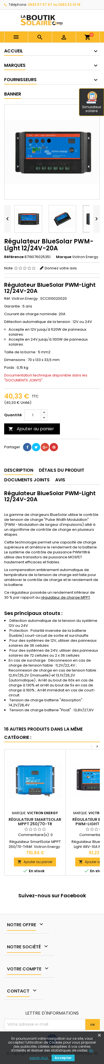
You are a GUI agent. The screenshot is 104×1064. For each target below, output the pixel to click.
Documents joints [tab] (27, 480)
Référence (14, 256)
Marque (63, 256)
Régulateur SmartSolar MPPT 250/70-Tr (35, 822)
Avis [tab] (60, 480)
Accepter (63, 1057)
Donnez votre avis (61, 268)
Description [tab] (18, 470)
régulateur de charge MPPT (65, 597)
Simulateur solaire (92, 102)
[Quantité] (32, 415)
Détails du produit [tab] (61, 470)
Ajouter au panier (31, 429)
